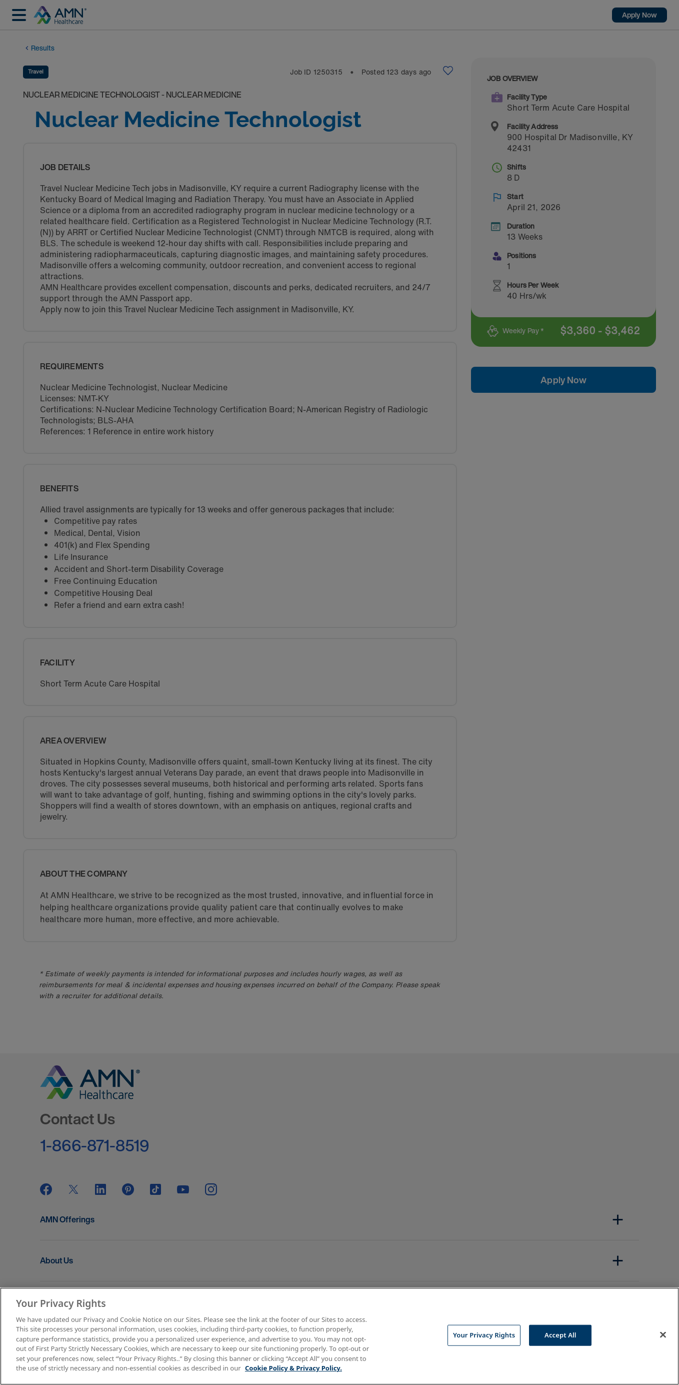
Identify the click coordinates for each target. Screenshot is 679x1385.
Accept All (560, 1334)
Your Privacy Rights (484, 1334)
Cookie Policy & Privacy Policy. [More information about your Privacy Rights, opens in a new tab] (293, 1367)
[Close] (663, 1335)
